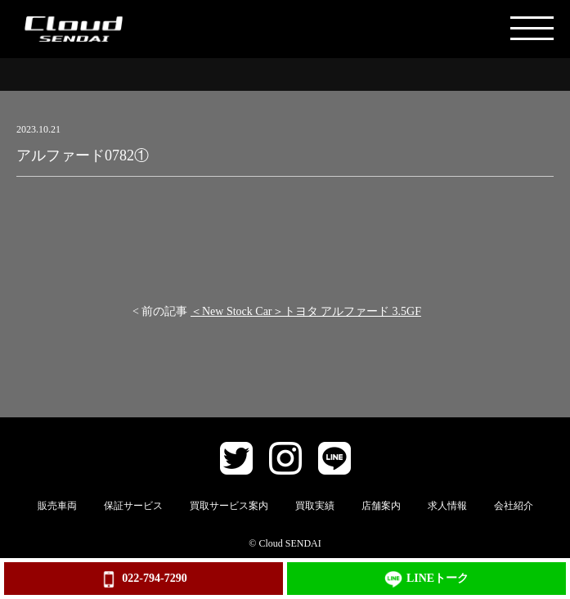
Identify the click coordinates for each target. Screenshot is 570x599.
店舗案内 (381, 505)
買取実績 (314, 505)
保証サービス (133, 505)
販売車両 (57, 505)
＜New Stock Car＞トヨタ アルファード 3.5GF (306, 311)
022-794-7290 (143, 579)
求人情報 (447, 505)
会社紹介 (513, 505)
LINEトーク (426, 579)
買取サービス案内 (229, 505)
